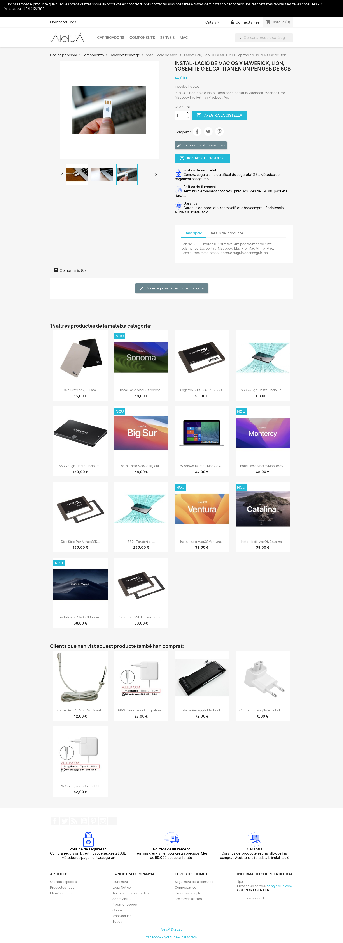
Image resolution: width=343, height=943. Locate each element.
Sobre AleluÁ (121, 899)
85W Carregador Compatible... (80, 786)
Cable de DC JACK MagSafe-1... (80, 710)
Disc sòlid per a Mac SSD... (80, 542)
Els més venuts (61, 893)
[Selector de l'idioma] (213, 22)
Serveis (167, 37)
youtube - (172, 937)
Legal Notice (121, 887)
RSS (74, 821)
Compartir (197, 131)
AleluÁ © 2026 (172, 929)
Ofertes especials (63, 882)
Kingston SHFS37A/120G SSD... (201, 390)
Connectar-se (185, 887)
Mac (184, 37)
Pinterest (219, 131)
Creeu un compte (188, 893)
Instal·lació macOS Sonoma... (141, 390)
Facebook (55, 821)
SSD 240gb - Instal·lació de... (262, 390)
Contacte (119, 910)
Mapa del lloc (121, 916)
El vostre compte (192, 874)
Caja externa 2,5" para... (80, 390)
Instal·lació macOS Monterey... (262, 466)
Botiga (117, 921)
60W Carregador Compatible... (141, 710)
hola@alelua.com (279, 886)
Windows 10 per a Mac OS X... (202, 466)
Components (142, 37)
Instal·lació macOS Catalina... (262, 542)
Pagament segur (124, 904)
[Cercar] (264, 37)
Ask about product (202, 158)
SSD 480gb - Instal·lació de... (80, 466)
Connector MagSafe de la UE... (262, 710)
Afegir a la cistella (219, 115)
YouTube (83, 821)
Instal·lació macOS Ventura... (202, 542)
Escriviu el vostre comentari (201, 145)
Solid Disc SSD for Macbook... (141, 617)
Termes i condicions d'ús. (131, 893)
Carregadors (110, 37)
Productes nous (62, 887)
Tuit (208, 131)
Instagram (103, 821)
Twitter (64, 821)
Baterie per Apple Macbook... (201, 710)
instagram (188, 937)
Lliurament (120, 882)
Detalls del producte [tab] (226, 233)
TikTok (112, 821)
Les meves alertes (188, 899)
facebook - (155, 937)
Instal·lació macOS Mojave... (81, 617)
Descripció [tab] (193, 233)
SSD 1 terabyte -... (141, 542)
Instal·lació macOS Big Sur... (141, 466)
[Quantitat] (180, 115)
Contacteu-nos (63, 22)
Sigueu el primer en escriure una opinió (171, 288)
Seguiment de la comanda (194, 882)
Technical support (250, 898)
